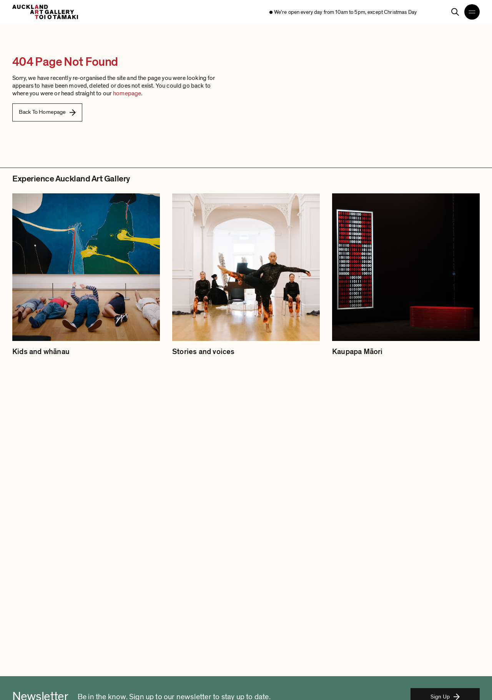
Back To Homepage (47, 112)
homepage (127, 93)
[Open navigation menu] (472, 12)
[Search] (455, 12)
